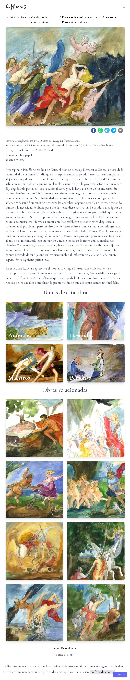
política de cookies (102, 672)
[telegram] (107, 130)
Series (24, 17)
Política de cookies (65, 654)
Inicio (13, 17)
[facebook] (93, 130)
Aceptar (120, 674)
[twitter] (113, 130)
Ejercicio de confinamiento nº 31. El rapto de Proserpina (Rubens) (89, 19)
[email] (120, 130)
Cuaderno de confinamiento (40, 19)
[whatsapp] (100, 130)
